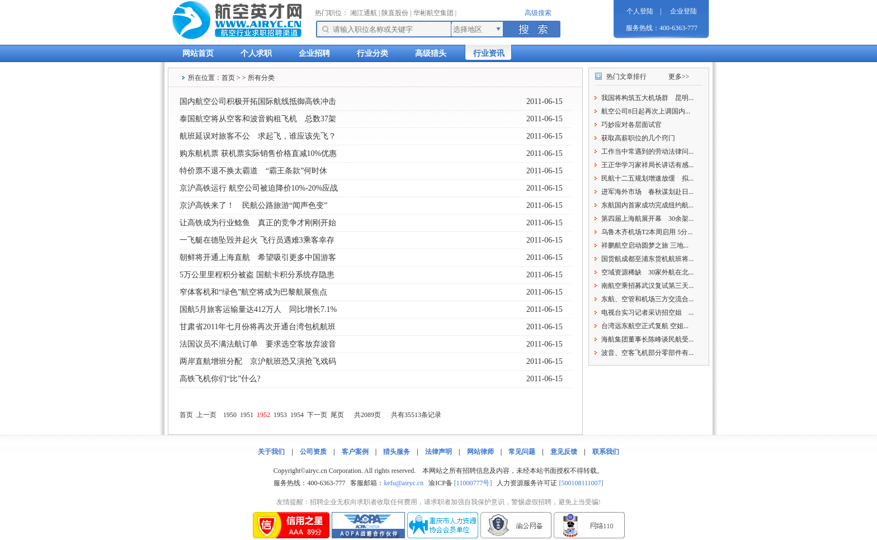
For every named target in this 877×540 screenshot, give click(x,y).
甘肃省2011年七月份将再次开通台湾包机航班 (258, 327)
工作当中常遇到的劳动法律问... (647, 151)
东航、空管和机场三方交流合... (647, 299)
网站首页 (198, 53)
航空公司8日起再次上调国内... (645, 111)
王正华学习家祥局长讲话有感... (647, 165)
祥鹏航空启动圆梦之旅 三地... (645, 245)
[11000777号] (473, 483)
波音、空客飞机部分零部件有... (647, 353)
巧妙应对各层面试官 (631, 125)
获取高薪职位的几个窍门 (638, 138)
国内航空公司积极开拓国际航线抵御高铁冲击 (258, 101)
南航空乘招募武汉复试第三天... (647, 286)
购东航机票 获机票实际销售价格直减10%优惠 (258, 153)
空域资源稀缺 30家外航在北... (647, 272)
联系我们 (605, 452)
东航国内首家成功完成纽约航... (647, 205)
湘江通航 (363, 13)
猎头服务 (396, 452)
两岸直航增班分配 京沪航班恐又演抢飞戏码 (258, 361)
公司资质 (313, 452)
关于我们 (271, 452)
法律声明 (438, 452)
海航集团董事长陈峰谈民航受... (647, 339)
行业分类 (372, 53)
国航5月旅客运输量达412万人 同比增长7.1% (258, 309)
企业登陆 (683, 11)
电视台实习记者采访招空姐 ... (647, 312)
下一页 (317, 415)
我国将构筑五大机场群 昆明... (647, 98)
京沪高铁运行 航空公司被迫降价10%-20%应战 (259, 188)
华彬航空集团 (433, 13)
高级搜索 (538, 13)
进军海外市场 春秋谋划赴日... (647, 192)
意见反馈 (563, 452)
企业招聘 (314, 53)
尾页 (337, 415)
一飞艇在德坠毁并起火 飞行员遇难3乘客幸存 (257, 240)
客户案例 (355, 452)
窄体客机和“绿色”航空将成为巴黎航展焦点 (253, 292)
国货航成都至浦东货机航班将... (647, 259)
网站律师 (480, 452)
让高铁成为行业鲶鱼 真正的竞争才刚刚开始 (258, 223)
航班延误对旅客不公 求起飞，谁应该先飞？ (258, 136)
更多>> (679, 76)
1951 (246, 415)
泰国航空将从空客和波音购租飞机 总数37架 (258, 119)
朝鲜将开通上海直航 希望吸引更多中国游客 (258, 257)
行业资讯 (488, 53)
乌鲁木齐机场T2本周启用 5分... (646, 232)
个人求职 (256, 53)
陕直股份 (394, 13)
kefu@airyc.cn (403, 483)
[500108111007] (581, 483)
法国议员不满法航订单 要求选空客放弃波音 (258, 344)
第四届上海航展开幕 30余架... (647, 218)
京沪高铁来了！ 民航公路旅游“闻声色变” (253, 205)
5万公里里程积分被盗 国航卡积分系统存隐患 (257, 275)
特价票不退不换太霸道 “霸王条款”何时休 (253, 171)
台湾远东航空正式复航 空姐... (645, 326)
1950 (230, 415)
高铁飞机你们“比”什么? (220, 379)
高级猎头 (430, 53)
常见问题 (521, 452)
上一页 (206, 415)
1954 (297, 415)
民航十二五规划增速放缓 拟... (647, 178)
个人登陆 (639, 11)
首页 (228, 78)
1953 (280, 415)
